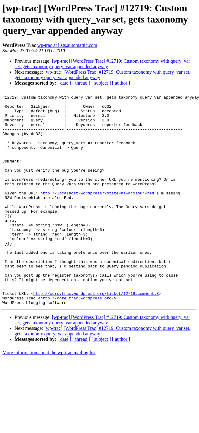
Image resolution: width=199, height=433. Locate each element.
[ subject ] (101, 83)
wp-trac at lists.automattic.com (67, 45)
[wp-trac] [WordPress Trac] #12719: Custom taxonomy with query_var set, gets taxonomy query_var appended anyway (102, 63)
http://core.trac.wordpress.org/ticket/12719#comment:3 (96, 333)
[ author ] (121, 83)
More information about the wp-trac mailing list (49, 394)
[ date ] (64, 83)
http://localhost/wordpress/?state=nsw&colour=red (97, 213)
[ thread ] (81, 83)
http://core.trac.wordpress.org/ (77, 339)
